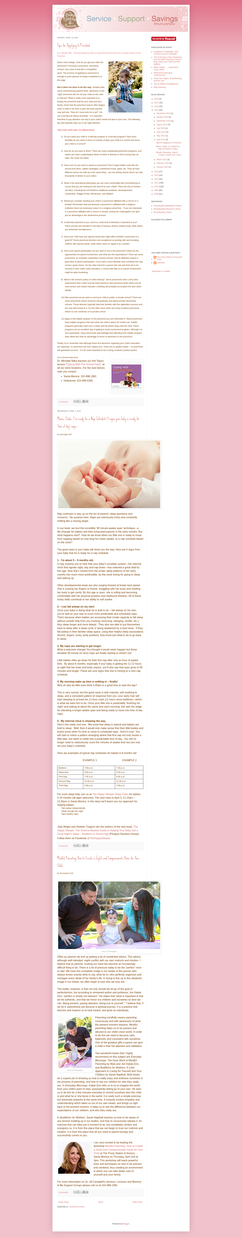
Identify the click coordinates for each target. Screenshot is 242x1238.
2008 (156, 194)
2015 (156, 110)
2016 (156, 106)
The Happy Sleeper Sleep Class (110, 794)
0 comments (63, 846)
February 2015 (163, 163)
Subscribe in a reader (161, 271)
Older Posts (137, 1202)
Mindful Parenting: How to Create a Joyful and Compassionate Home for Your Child (118, 1150)
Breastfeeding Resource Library (167, 209)
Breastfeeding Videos (163, 212)
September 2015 (164, 121)
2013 (156, 175)
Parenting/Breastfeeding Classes (168, 206)
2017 (156, 103)
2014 (156, 172)
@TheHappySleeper (98, 838)
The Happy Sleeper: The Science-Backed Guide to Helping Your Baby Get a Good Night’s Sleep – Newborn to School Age (97, 830)
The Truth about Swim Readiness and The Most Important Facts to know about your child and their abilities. (168, 60)
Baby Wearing (160, 87)
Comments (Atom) (76, 1207)
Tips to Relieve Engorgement (166, 84)
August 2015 (162, 124)
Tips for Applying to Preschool (73, 45)
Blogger (126, 1224)
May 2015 (161, 136)
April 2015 (161, 139)
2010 (156, 186)
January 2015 (163, 167)
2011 (156, 183)
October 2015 (163, 117)
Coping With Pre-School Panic (83, 364)
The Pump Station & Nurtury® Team (169, 258)
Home (100, 1202)
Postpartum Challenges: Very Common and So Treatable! (166, 53)
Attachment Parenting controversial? (163, 74)
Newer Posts (63, 1202)
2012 (156, 179)
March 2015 (162, 159)
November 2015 (164, 113)
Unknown (161, 263)
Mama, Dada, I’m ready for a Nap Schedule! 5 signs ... (168, 147)
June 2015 (161, 132)
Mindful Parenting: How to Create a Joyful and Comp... (169, 153)
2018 (156, 99)
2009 (156, 190)
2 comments (63, 402)
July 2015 (161, 128)
